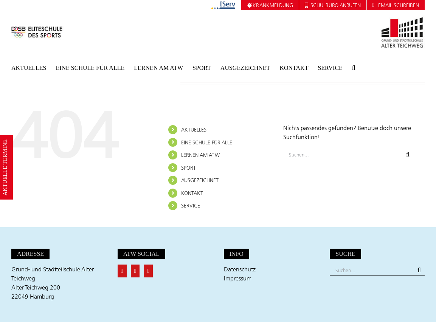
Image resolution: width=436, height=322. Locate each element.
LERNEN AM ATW (200, 155)
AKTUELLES (193, 129)
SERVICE (190, 205)
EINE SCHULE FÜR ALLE (206, 142)
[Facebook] (122, 271)
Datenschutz (240, 269)
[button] (353, 68)
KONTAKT (192, 193)
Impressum (237, 278)
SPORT (188, 167)
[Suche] (407, 154)
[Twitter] (135, 271)
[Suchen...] (342, 154)
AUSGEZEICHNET (200, 180)
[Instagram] (148, 271)
